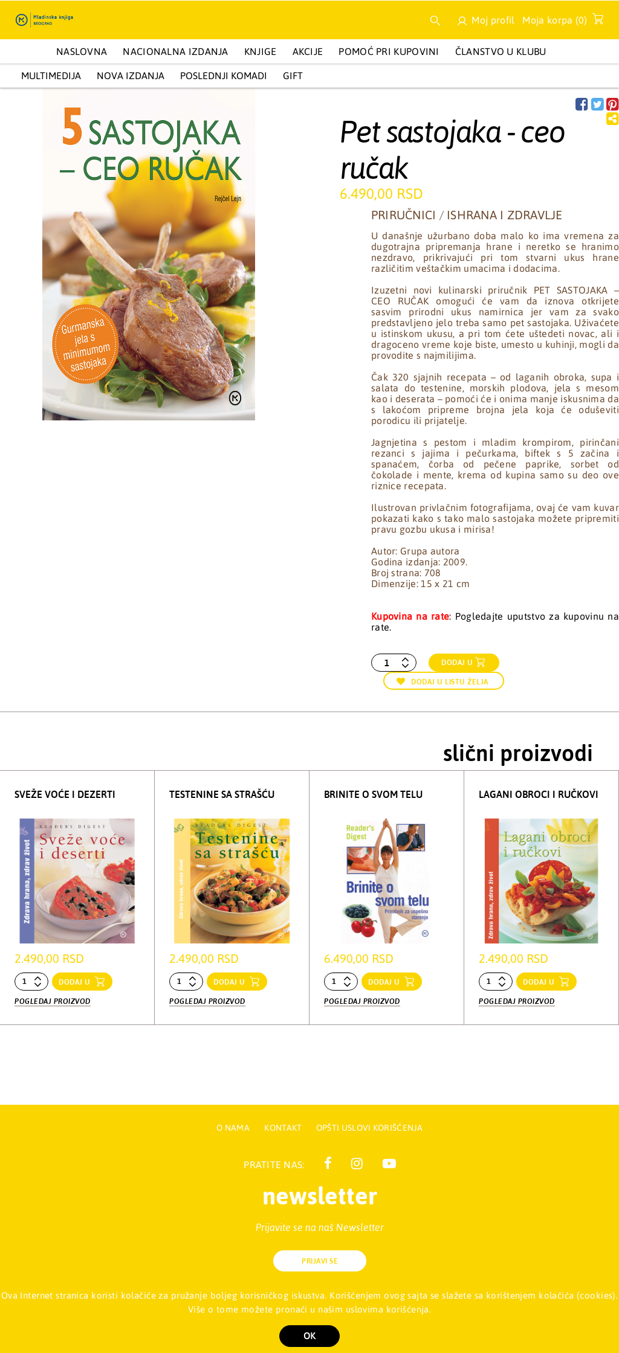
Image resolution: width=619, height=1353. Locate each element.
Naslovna (81, 51)
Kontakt (283, 1128)
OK (309, 1336)
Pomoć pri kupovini (389, 51)
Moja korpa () (559, 22)
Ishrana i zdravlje (505, 215)
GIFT (293, 75)
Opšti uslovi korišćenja (369, 1128)
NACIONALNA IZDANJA (175, 51)
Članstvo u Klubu (500, 51)
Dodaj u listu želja (442, 681)
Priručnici (403, 215)
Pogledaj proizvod (53, 1001)
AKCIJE (308, 51)
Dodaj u (457, 662)
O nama (233, 1128)
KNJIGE (260, 51)
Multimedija (51, 75)
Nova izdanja (130, 75)
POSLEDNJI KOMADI (223, 75)
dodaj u (75, 982)
